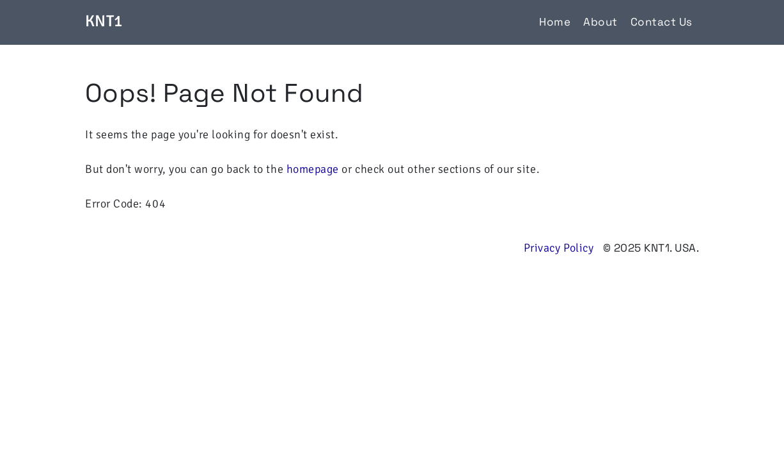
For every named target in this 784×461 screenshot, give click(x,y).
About (600, 22)
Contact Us (662, 22)
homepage (312, 169)
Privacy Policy (559, 248)
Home (554, 22)
